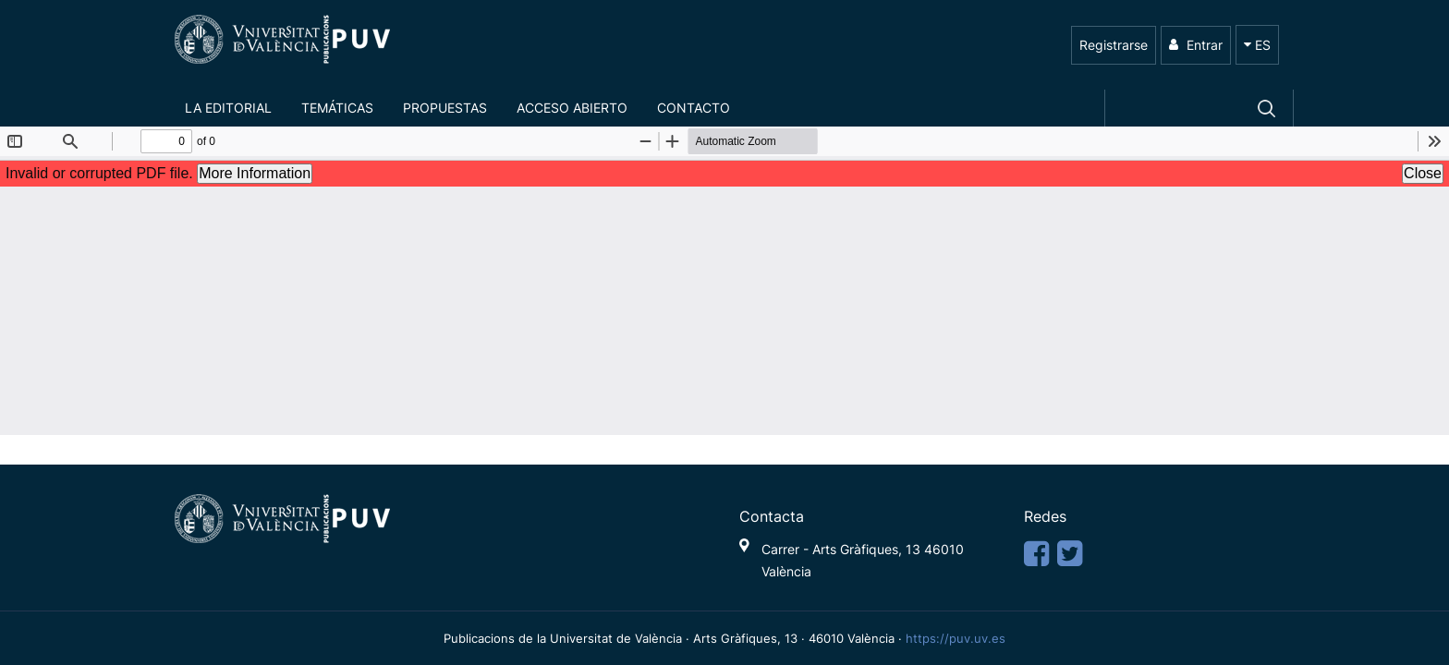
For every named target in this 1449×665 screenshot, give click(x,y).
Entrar (1196, 45)
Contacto (693, 107)
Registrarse (1113, 45)
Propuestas (445, 107)
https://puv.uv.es (955, 638)
